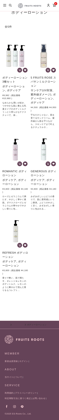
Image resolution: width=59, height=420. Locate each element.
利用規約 (9, 393)
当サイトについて (13, 377)
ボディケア (18, 324)
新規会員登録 (11, 361)
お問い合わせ (38, 398)
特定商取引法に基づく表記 (18, 398)
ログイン (23, 361)
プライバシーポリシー (26, 393)
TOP (7, 324)
